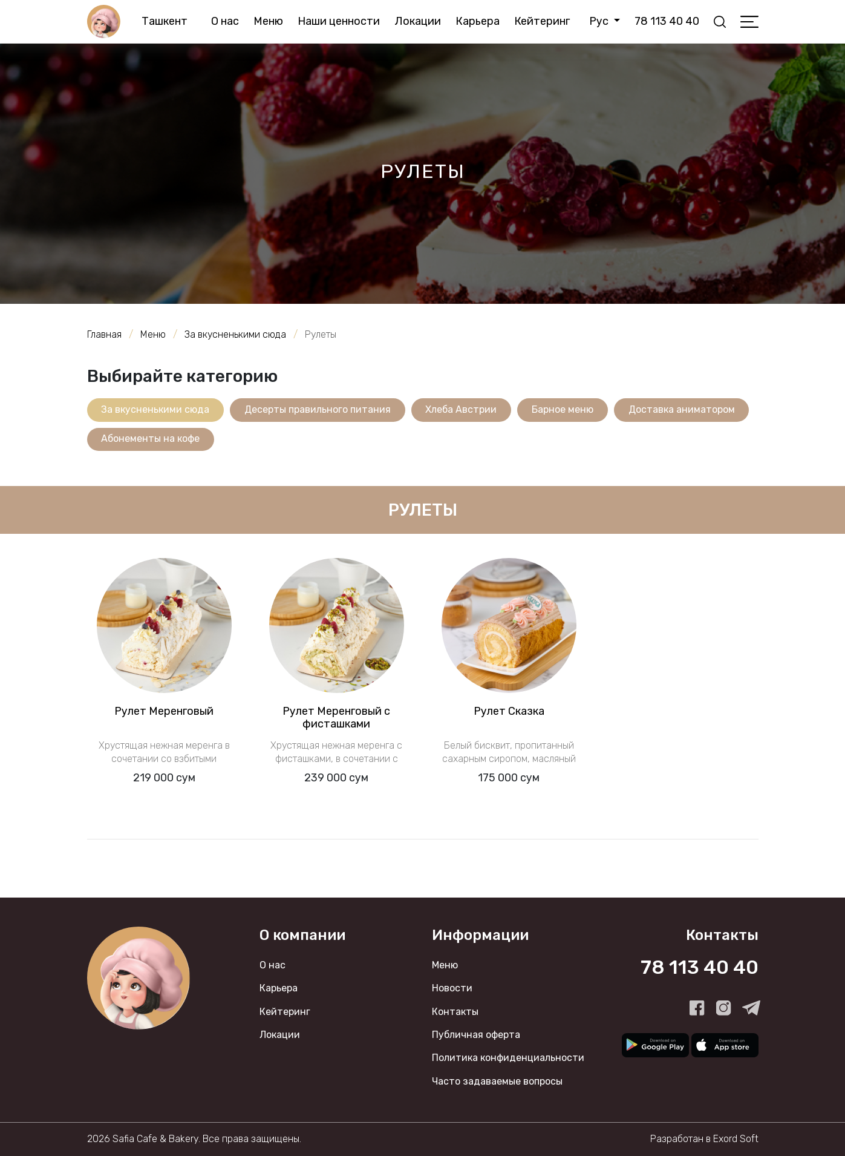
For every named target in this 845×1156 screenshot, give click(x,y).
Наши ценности (339, 21)
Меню (268, 21)
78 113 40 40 (666, 21)
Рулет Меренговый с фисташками (336, 717)
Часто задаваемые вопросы (497, 1081)
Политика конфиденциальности (508, 1058)
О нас (225, 21)
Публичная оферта (476, 1035)
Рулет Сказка (509, 711)
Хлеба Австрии (462, 409)
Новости (452, 988)
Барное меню (564, 409)
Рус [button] (600, 21)
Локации (417, 21)
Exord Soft (736, 1139)
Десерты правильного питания (318, 409)
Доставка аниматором (683, 409)
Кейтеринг (542, 21)
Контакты (455, 1011)
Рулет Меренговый (164, 711)
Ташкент (165, 21)
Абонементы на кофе (151, 439)
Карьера (477, 21)
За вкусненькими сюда (156, 409)
